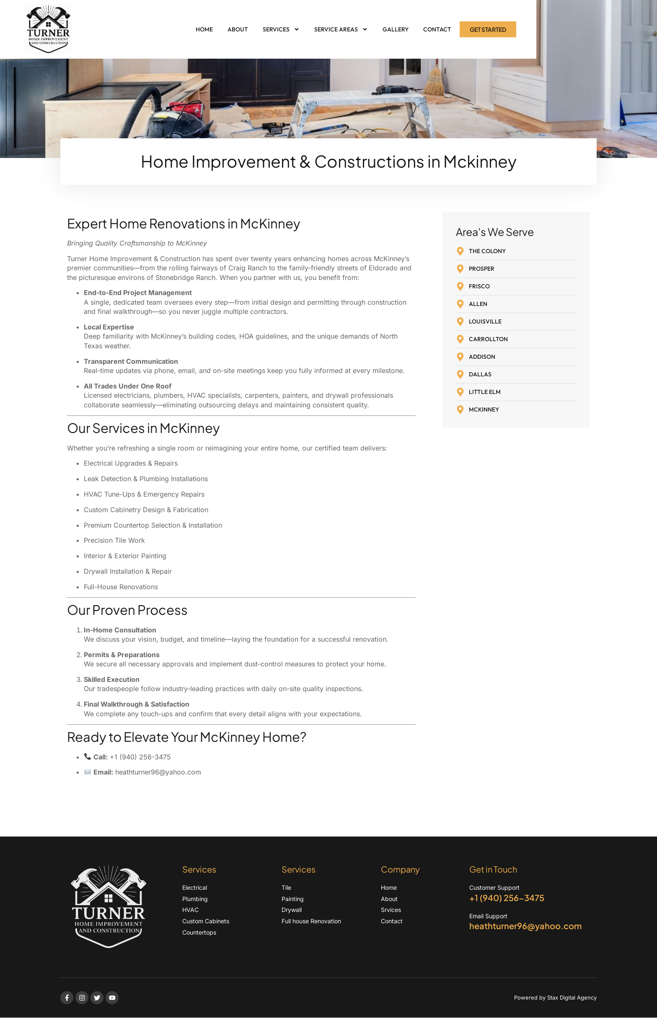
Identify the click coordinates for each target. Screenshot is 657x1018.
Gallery (396, 29)
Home (204, 29)
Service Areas (341, 29)
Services (281, 29)
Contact (437, 29)
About (238, 29)
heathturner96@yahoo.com (158, 772)
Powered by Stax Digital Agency (555, 997)
